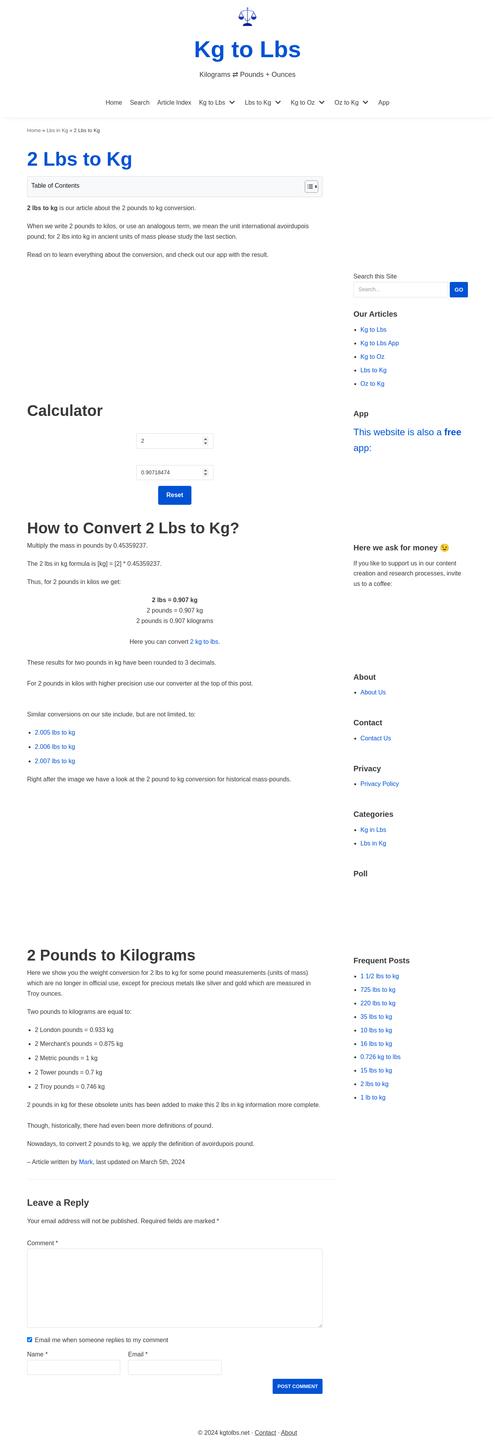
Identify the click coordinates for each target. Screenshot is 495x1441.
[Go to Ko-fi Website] (410, 641)
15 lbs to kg (376, 1070)
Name (37, 1354)
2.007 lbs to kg (55, 761)
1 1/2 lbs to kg (379, 976)
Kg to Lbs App (379, 343)
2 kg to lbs (204, 641)
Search (140, 102)
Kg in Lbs (373, 830)
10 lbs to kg (376, 1030)
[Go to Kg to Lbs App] (410, 494)
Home (114, 102)
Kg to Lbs (212, 102)
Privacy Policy (379, 784)
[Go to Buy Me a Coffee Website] (410, 614)
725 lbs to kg (378, 989)
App (383, 102)
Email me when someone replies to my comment (101, 1340)
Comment (42, 1243)
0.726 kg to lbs (380, 1057)
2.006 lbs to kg (55, 746)
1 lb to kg (373, 1097)
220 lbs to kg (378, 1003)
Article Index (174, 102)
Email (138, 1354)
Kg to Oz (303, 102)
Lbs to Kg (258, 102)
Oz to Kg (346, 102)
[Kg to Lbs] (247, 43)
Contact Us (375, 738)
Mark (86, 1162)
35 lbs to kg (376, 1016)
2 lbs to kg (374, 1084)
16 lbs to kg (376, 1043)
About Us (373, 692)
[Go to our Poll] (410, 911)
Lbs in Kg (57, 130)
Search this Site (410, 285)
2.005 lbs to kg (55, 732)
